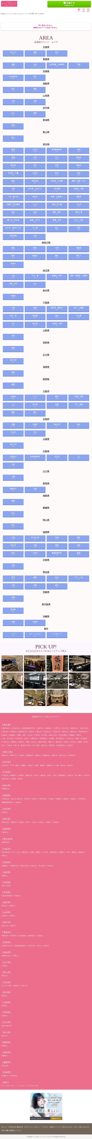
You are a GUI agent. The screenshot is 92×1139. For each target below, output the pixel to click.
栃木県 (46, 290)
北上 (5, 926)
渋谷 (5, 731)
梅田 (25, 852)
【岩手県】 (7, 922)
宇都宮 (5, 789)
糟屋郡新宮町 (8, 802)
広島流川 (7, 946)
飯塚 (18, 802)
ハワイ (5, 1086)
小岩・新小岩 (8, 738)
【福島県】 (7, 902)
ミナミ (16, 852)
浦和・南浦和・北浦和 (43, 765)
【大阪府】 (7, 849)
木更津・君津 (17, 779)
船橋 (13, 775)
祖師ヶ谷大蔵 (81, 738)
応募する (69, 4)
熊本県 (46, 572)
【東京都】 (7, 725)
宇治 (50, 866)
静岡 (5, 1046)
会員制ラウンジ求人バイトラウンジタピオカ (40, 1136)
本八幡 (78, 775)
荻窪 (52, 745)
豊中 (5, 856)
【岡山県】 (7, 972)
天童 (12, 916)
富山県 (46, 132)
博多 (34, 799)
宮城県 (46, 71)
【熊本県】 (7, 819)
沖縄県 (46, 616)
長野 (5, 1016)
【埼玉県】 (7, 762)
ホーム (4, 1127)
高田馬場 (61, 745)
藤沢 (54, 755)
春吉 (73, 799)
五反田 (47, 731)
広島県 (46, 451)
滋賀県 (46, 367)
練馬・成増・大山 (24, 735)
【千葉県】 (7, 772)
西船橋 (62, 775)
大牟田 (82, 799)
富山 (5, 1036)
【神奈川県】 (8, 752)
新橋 (48, 728)
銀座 (5, 728)
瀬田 (5, 876)
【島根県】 (7, 952)
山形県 (46, 95)
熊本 (5, 822)
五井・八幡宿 (40, 775)
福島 (12, 906)
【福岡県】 (7, 795)
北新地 (6, 852)
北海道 (46, 47)
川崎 (21, 755)
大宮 (5, 765)
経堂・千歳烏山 (31, 738)
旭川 (25, 986)
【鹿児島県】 (8, 839)
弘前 (13, 936)
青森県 (46, 59)
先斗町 (42, 866)
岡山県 (46, 520)
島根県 (46, 483)
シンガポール (32, 1086)
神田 (64, 731)
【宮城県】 (7, 892)
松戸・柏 (52, 775)
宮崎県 (46, 592)
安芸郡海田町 (20, 946)
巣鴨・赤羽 (83, 742)
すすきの (7, 986)
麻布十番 (42, 742)
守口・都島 (71, 852)
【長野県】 (7, 1012)
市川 (87, 775)
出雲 (15, 956)
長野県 (46, 342)
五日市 (31, 946)
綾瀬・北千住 (70, 742)
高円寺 (19, 738)
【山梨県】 (7, 1002)
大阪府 (46, 391)
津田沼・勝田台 (25, 775)
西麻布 (22, 731)
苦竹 (18, 896)
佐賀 (5, 812)
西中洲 (43, 799)
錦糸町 (74, 728)
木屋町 (14, 866)
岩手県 (46, 108)
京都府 (46, 419)
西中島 (53, 852)
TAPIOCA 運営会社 (16, 1127)
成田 (70, 775)
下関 (5, 966)
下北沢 (5, 742)
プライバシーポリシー (33, 1127)
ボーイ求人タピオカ (81, 1127)
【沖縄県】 (7, 1072)
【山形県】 (7, 912)
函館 (16, 986)
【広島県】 (7, 942)
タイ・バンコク (18, 1086)
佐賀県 (46, 560)
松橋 (49, 822)
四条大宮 (24, 866)
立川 (65, 728)
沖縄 (5, 1076)
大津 (41, 822)
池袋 (39, 728)
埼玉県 (46, 270)
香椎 (59, 799)
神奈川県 (46, 242)
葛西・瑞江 (31, 742)
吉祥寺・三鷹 (35, 731)
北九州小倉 (17, 799)
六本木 (15, 728)
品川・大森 (7, 745)
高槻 (62, 852)
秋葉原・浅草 (75, 735)
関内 (13, 755)
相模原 (29, 755)
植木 (56, 822)
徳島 (5, 1056)
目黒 (21, 742)
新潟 (5, 996)
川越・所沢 (59, 765)
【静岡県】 (7, 1042)
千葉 (5, 775)
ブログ (45, 1127)
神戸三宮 (6, 886)
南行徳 (5, 779)
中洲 (5, 799)
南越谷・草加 (27, 765)
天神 (27, 799)
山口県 (46, 471)
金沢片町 (7, 1026)
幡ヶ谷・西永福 (55, 742)
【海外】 (6, 1082)
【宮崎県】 (7, 829)
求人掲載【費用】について (11, 1130)
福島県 (46, 83)
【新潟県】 (7, 992)
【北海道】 (7, 982)
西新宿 (43, 738)
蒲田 (73, 731)
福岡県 (46, 532)
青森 (5, 936)
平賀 (40, 936)
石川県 (46, 355)
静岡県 (46, 379)
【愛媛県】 (7, 1062)
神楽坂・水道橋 (8, 735)
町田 (56, 731)
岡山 (5, 976)
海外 (46, 629)
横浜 (5, 755)
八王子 (69, 738)
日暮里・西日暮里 (56, 738)
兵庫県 (46, 439)
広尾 (70, 745)
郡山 (5, 906)
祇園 (5, 866)
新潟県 (46, 120)
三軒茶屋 (63, 735)
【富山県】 (7, 1032)
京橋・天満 (35, 852)
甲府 (5, 1006)
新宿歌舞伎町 (28, 728)
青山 (44, 745)
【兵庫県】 (7, 882)
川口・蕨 (14, 765)
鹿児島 (5, 842)
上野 (56, 728)
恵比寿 (84, 728)
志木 (70, 765)
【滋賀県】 (7, 872)
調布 (14, 742)
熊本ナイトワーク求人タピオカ (61, 1127)
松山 (5, 1065)
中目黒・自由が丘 (49, 735)
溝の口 (63, 755)
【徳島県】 (7, 1052)
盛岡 (13, 926)
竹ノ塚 (36, 745)
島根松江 (6, 956)
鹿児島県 (46, 604)
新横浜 (46, 755)
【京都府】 (7, 862)
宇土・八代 (31, 822)
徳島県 (46, 495)
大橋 (51, 799)
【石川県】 (7, 1022)
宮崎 (5, 832)
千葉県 (46, 303)
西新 (66, 799)
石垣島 (14, 1076)
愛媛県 (46, 508)
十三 (45, 852)
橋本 (38, 755)
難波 (81, 852)
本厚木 (72, 755)
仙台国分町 (7, 896)
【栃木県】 (7, 785)
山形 (5, 916)
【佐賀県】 (7, 809)
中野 (37, 735)
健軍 (14, 822)
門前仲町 (82, 731)
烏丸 (34, 866)
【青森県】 (7, 932)
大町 (46, 946)
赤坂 (13, 731)
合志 (21, 822)
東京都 (46, 144)
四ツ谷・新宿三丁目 (22, 745)
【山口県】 (7, 962)
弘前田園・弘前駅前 (26, 936)
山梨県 (46, 330)
